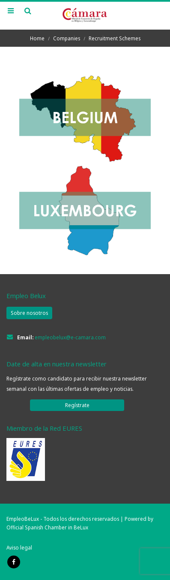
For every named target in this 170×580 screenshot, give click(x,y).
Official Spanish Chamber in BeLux (47, 527)
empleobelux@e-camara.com (70, 337)
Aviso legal (19, 547)
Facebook (13, 562)
